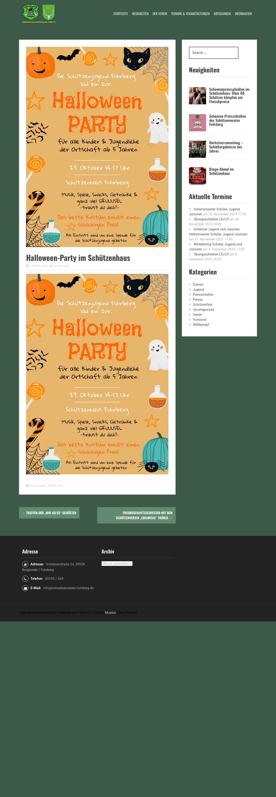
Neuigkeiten (140, 13)
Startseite (120, 13)
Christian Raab (61, 265)
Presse (198, 300)
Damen (198, 285)
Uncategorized (37, 485)
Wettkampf (201, 325)
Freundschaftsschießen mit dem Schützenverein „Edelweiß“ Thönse (144, 515)
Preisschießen (203, 295)
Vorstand (199, 320)
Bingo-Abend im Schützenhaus (221, 171)
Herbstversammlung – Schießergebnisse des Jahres (226, 147)
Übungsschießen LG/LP (211, 219)
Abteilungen (222, 13)
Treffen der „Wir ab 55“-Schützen (49, 512)
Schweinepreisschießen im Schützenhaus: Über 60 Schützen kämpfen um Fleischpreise (229, 95)
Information (243, 13)
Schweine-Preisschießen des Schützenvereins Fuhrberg (227, 120)
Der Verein (160, 13)
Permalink (57, 485)
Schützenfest (202, 305)
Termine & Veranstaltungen (190, 13)
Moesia (110, 613)
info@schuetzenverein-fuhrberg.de (68, 588)
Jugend (198, 290)
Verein (197, 315)
